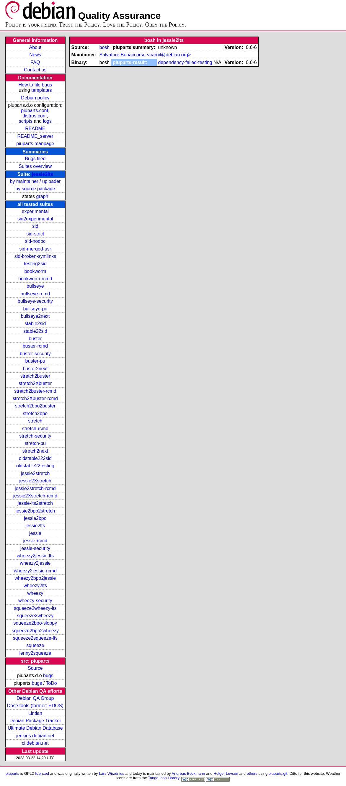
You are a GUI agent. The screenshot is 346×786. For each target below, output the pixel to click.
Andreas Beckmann (188, 773)
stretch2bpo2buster (35, 405)
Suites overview (35, 166)
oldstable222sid (35, 458)
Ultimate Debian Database (35, 728)
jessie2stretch (35, 473)
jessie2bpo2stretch (35, 510)
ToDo (51, 683)
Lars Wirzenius (111, 773)
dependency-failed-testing (185, 62)
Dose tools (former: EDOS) (35, 705)
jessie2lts (42, 174)
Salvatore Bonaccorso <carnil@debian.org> (145, 54)
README (35, 128)
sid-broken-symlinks (35, 256)
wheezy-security (35, 600)
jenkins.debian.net (35, 735)
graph (42, 196)
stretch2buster (35, 376)
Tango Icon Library (163, 778)
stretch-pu (35, 443)
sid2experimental (35, 218)
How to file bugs (35, 84)
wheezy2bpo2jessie (35, 578)
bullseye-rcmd (35, 293)
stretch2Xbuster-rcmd (35, 398)
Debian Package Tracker (35, 720)
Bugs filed (35, 158)
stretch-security (35, 435)
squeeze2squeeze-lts (35, 638)
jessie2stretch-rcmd (35, 488)
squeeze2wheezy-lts (35, 608)
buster (35, 338)
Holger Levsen (225, 773)
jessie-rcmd (35, 540)
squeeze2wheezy (35, 615)
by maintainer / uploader (35, 181)
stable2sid (35, 323)
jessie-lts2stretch (35, 503)
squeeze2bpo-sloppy (35, 622)
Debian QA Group (35, 698)
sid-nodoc (35, 241)
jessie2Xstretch (35, 480)
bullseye (35, 286)
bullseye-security (35, 301)
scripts (25, 121)
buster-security (35, 353)
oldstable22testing (35, 465)
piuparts (12, 773)
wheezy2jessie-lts (35, 555)
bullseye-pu (35, 308)
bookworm (35, 271)
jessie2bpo (35, 518)
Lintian (35, 713)
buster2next (35, 368)
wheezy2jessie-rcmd (35, 570)
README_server (35, 136)
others (252, 773)
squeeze (35, 645)
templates (41, 90)
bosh (104, 47)
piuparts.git (278, 773)
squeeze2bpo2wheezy (35, 630)
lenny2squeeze (35, 653)
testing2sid (35, 263)
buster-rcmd (35, 345)
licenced (42, 773)
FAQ (35, 62)
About (35, 47)
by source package (35, 188)
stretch (35, 420)
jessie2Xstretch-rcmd (35, 495)
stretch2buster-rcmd (35, 391)
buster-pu (35, 360)
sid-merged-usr (35, 248)
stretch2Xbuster (35, 383)
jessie (35, 533)
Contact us (35, 69)
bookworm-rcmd (35, 278)
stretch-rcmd (35, 428)
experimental (35, 211)
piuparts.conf (34, 110)
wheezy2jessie (35, 563)
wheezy (35, 593)
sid (35, 226)
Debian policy (35, 97)
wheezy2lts (35, 585)
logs (47, 121)
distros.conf (34, 115)
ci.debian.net (35, 743)
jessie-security (35, 548)
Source (35, 668)
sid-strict (35, 233)
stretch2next (35, 450)
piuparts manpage (35, 143)
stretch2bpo (35, 413)
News (35, 54)
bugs (48, 675)
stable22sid (35, 331)
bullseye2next (35, 316)
